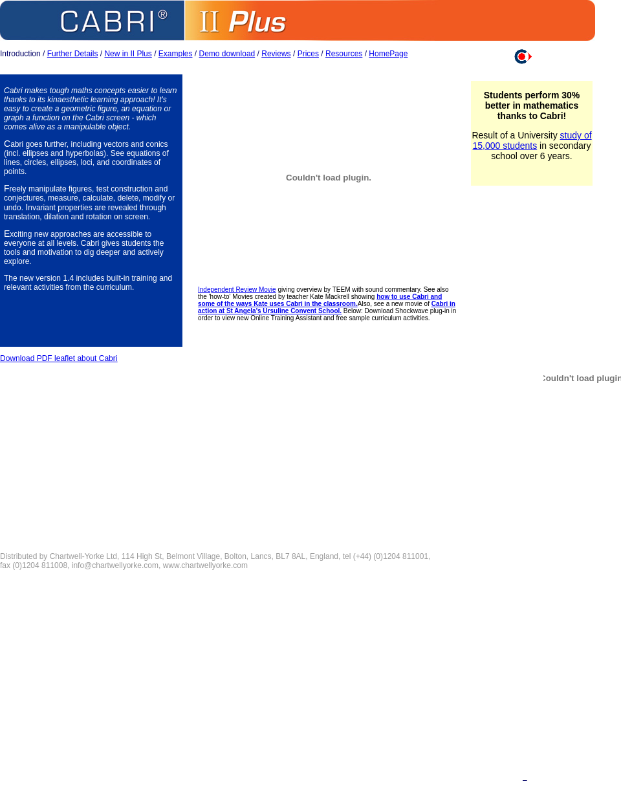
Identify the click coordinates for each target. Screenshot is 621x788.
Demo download (227, 53)
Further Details (72, 53)
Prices (308, 53)
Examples (175, 53)
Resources (343, 53)
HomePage (388, 53)
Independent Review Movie (237, 289)
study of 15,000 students (532, 140)
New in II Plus (127, 53)
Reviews (275, 53)
